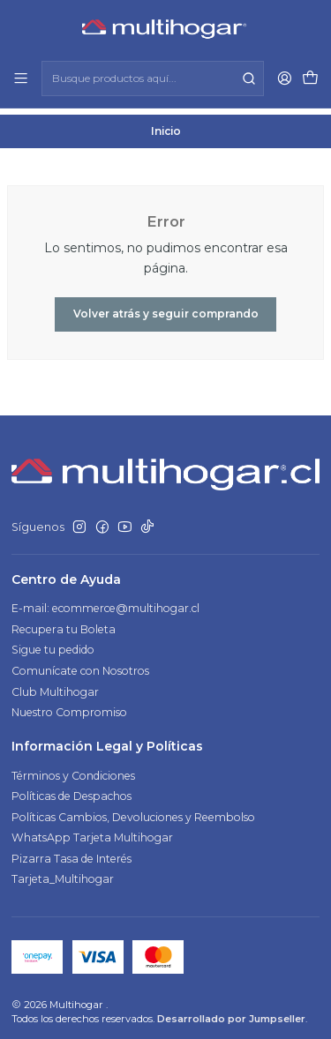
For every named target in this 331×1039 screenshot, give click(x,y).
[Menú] (21, 78)
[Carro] (309, 78)
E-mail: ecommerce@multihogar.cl (105, 602)
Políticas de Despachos (71, 789)
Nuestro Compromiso (69, 706)
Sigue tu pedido (52, 644)
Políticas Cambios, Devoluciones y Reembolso (133, 811)
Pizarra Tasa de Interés (71, 852)
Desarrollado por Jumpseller (231, 1012)
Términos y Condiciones (73, 769)
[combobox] (152, 78)
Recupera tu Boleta (63, 623)
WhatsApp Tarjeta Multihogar (92, 831)
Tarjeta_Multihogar (62, 873)
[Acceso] (284, 78)
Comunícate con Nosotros (80, 664)
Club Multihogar (55, 685)
